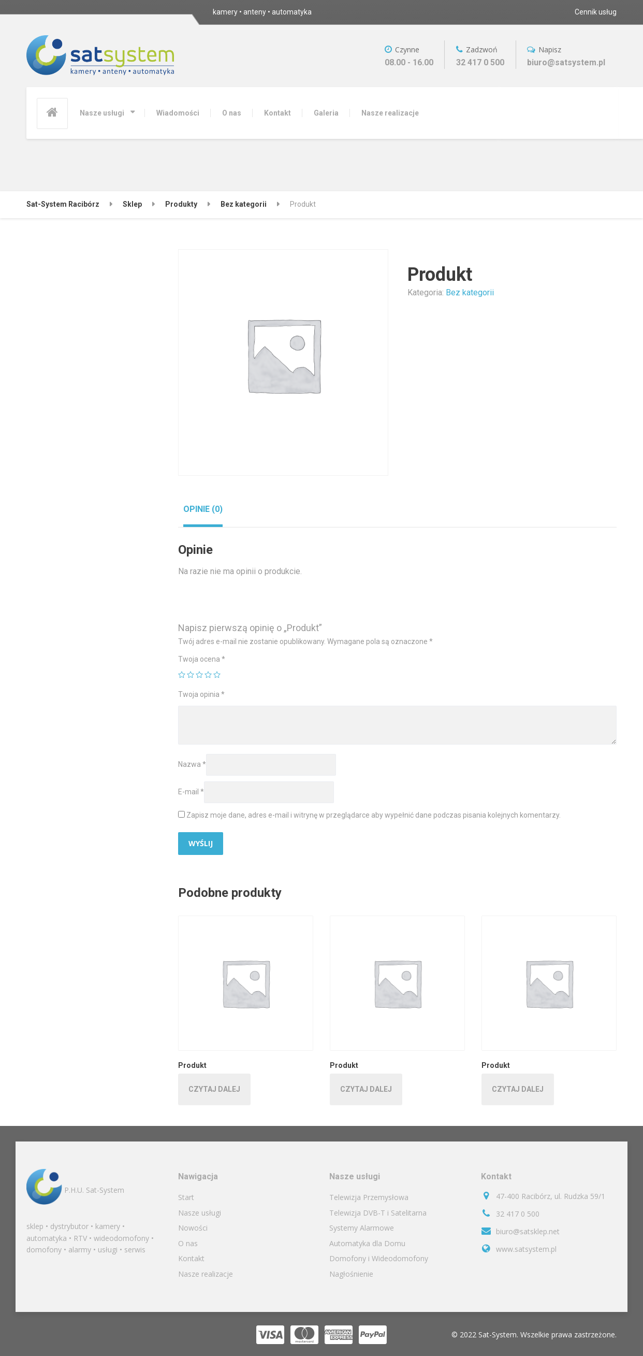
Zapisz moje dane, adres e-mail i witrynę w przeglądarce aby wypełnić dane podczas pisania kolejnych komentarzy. (373, 815)
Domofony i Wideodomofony (378, 1258)
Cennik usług (596, 12)
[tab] (203, 509)
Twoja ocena (201, 659)
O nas (231, 113)
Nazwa (192, 764)
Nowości (193, 1228)
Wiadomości (177, 113)
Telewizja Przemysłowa (368, 1197)
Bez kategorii (470, 292)
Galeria (326, 113)
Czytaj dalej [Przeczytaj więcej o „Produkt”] (214, 1089)
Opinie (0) (203, 509)
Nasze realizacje (390, 113)
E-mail (191, 792)
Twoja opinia (201, 694)
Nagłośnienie (351, 1274)
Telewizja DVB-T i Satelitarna (378, 1213)
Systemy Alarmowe (361, 1228)
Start (186, 1197)
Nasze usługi (102, 113)
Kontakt (277, 113)
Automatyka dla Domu (367, 1243)
